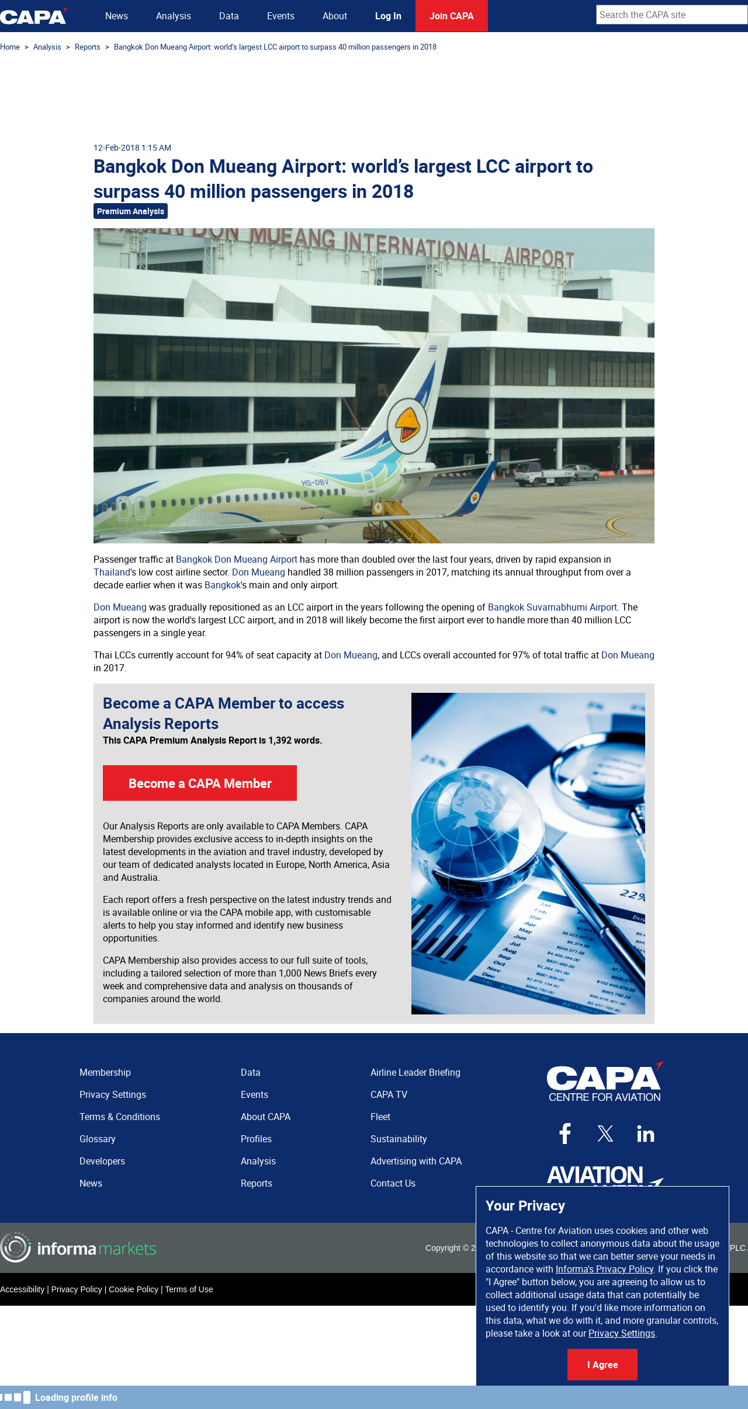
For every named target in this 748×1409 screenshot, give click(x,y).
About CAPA (265, 1116)
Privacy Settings (621, 1333)
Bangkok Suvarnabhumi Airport (552, 607)
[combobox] (672, 15)
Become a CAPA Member (200, 783)
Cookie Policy (133, 1289)
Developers (102, 1161)
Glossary (97, 1138)
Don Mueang (258, 572)
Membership (105, 1072)
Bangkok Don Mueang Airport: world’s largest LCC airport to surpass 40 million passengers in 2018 (275, 46)
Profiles (256, 1138)
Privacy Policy (76, 1289)
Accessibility (22, 1289)
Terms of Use (189, 1289)
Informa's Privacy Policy (604, 1268)
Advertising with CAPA (416, 1161)
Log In (388, 15)
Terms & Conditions (119, 1116)
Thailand (112, 572)
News (116, 15)
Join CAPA (452, 15)
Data (229, 15)
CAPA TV (388, 1094)
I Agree (602, 1364)
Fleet (380, 1116)
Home (10, 46)
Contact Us (392, 1183)
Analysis (173, 15)
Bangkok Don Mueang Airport (236, 559)
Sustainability (398, 1138)
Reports (88, 46)
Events (281, 15)
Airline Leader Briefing (415, 1072)
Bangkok (223, 584)
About (335, 15)
